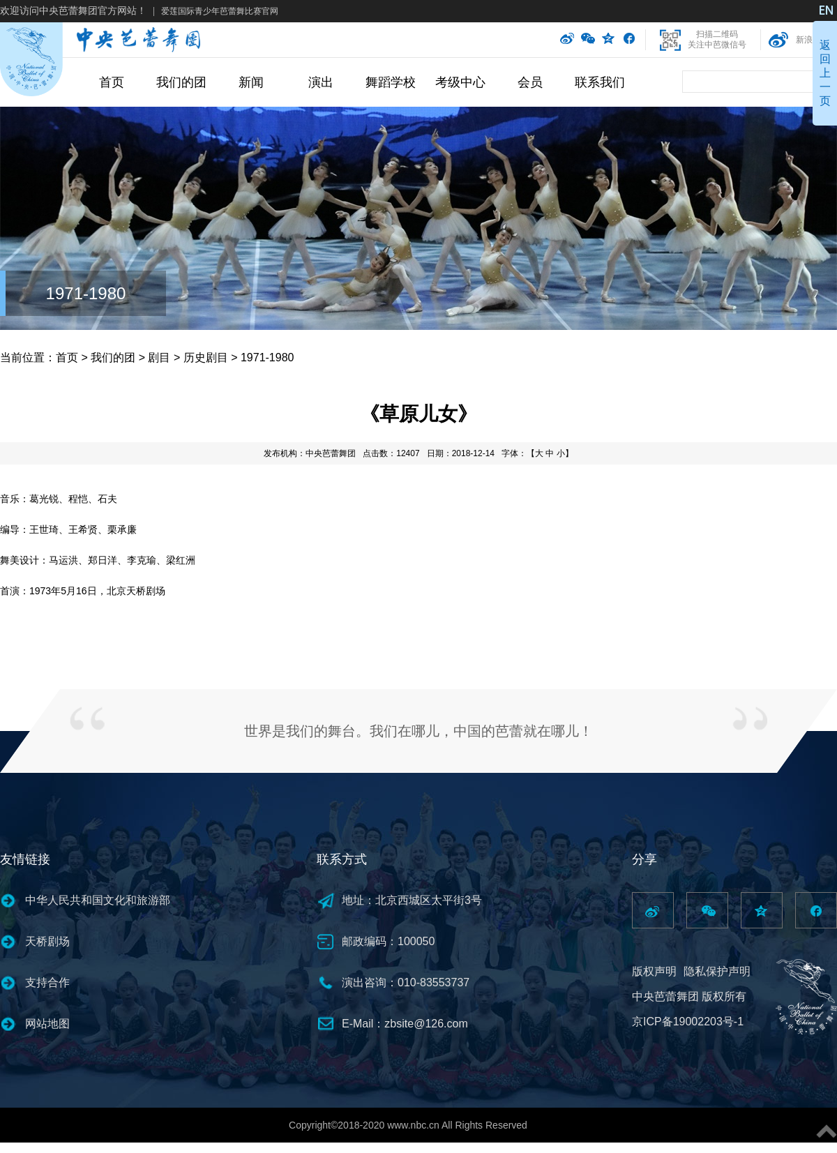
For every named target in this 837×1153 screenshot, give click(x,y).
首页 (111, 82)
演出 (320, 82)
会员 (530, 82)
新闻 (251, 82)
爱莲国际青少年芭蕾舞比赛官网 (219, 11)
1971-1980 (86, 293)
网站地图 (47, 1024)
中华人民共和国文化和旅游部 (97, 900)
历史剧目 (205, 357)
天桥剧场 (47, 941)
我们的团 (181, 82)
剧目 (159, 357)
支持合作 (47, 982)
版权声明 (654, 971)
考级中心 (460, 82)
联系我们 (600, 82)
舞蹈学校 (390, 82)
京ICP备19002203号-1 (688, 1021)
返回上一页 (825, 73)
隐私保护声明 (717, 971)
